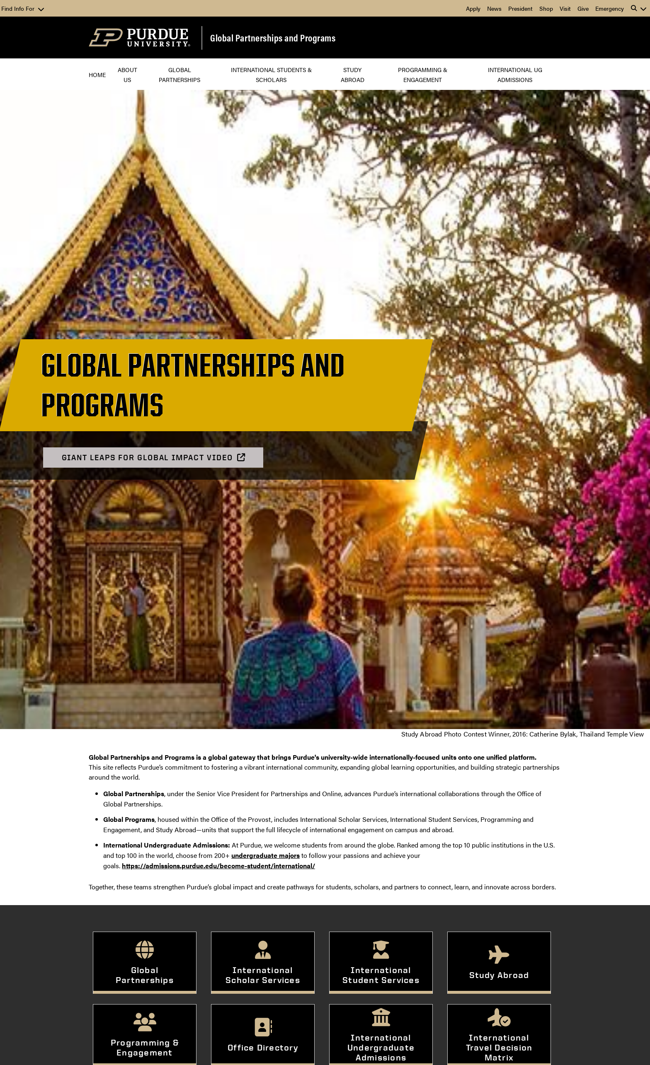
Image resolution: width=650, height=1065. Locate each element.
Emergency (609, 8)
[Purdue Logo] (139, 37)
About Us (128, 74)
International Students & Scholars (272, 74)
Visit (565, 8)
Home (97, 74)
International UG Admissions (516, 74)
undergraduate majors (265, 855)
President (520, 8)
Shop (546, 8)
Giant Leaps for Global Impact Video (154, 458)
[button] (639, 8)
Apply (473, 8)
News (494, 8)
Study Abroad (352, 74)
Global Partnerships (179, 74)
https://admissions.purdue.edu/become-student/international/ (218, 865)
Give (583, 8)
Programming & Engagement (423, 74)
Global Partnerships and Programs (272, 38)
